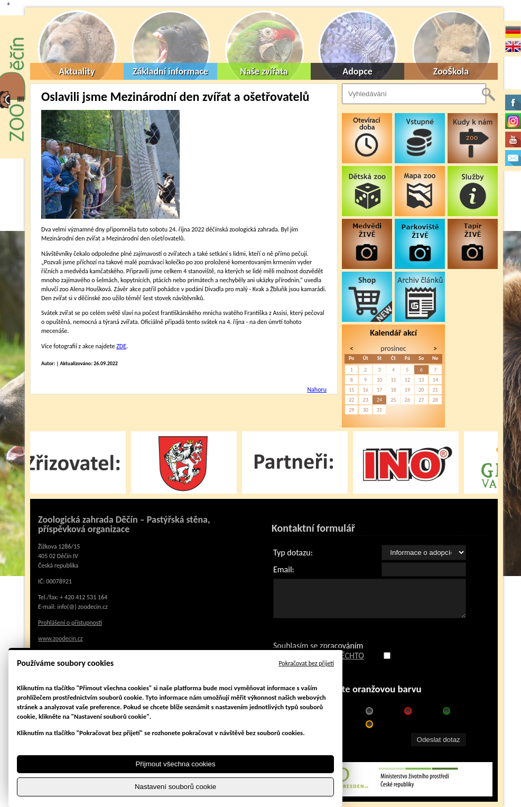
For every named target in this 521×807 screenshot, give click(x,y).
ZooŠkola (451, 71)
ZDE (121, 346)
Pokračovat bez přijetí (306, 663)
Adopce (357, 71)
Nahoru (317, 389)
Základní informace (170, 71)
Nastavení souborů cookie (175, 787)
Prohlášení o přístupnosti (70, 622)
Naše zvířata (264, 71)
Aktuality (77, 71)
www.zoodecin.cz (60, 638)
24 (379, 399)
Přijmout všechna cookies (175, 764)
